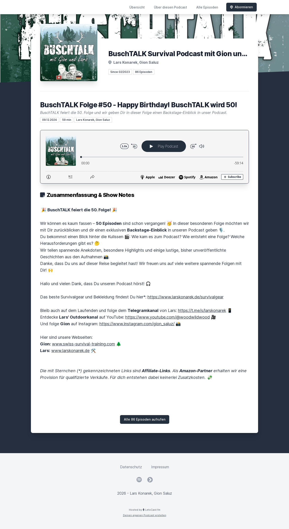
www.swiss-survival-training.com (83, 344)
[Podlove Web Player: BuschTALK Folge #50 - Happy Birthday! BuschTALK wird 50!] (144, 156)
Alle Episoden (207, 7)
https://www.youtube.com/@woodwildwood (167, 317)
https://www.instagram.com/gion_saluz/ (136, 323)
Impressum (160, 467)
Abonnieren (241, 7)
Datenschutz (131, 467)
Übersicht (137, 7)
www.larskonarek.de (70, 350)
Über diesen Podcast (170, 7)
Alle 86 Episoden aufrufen (144, 419)
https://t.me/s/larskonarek (202, 310)
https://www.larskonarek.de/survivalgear (185, 297)
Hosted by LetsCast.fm (144, 509)
